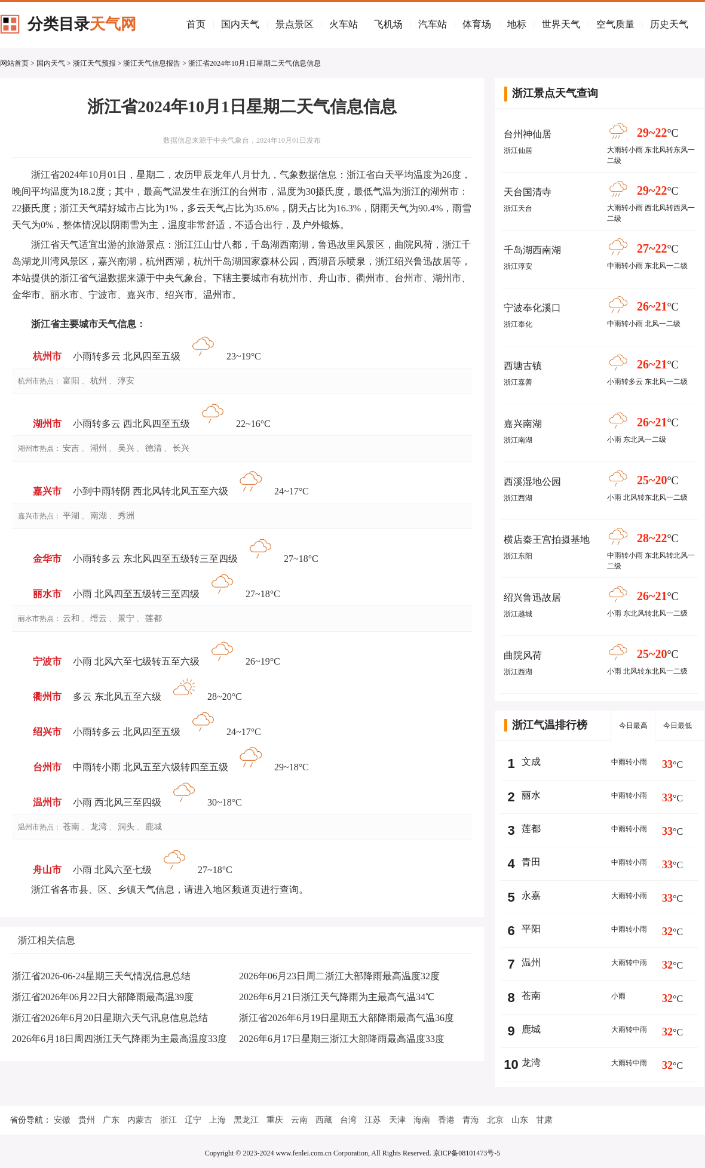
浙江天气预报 (94, 63)
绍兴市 (47, 732)
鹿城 (153, 826)
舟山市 (47, 870)
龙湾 (98, 826)
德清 (153, 448)
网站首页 (14, 63)
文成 (531, 762)
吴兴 (126, 448)
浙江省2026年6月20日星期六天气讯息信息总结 (110, 1018)
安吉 (71, 448)
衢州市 (47, 696)
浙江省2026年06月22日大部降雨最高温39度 (103, 997)
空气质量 (615, 24)
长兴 (181, 448)
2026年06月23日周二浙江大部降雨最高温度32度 (339, 976)
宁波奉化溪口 (532, 308)
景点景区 (294, 24)
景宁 (126, 618)
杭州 (98, 380)
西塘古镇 (523, 366)
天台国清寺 (527, 192)
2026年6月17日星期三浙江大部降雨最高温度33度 (342, 1039)
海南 (421, 1119)
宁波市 (47, 661)
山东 (519, 1119)
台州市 (47, 767)
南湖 (98, 515)
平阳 (531, 929)
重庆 (274, 1119)
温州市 (47, 802)
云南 (299, 1119)
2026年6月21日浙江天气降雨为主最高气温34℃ (336, 997)
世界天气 (561, 24)
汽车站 (432, 24)
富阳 (71, 380)
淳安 (126, 380)
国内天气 (240, 24)
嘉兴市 (47, 491)
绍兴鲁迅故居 (532, 597)
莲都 (153, 618)
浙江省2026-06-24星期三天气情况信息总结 (101, 976)
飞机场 (388, 24)
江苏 (372, 1119)
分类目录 (81, 24)
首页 (196, 24)
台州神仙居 (527, 134)
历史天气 (669, 24)
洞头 (126, 826)
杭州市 (47, 356)
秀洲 (126, 515)
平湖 (71, 515)
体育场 (476, 24)
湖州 (98, 448)
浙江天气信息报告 (151, 63)
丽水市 (47, 594)
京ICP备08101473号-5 (467, 1153)
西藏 (323, 1119)
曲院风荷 (523, 655)
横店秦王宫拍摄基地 (547, 539)
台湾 (348, 1119)
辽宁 (193, 1119)
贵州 (86, 1119)
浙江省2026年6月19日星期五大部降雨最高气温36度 (346, 1018)
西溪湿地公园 (532, 482)
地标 (516, 24)
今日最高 (633, 725)
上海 (217, 1119)
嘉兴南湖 (523, 424)
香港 (446, 1119)
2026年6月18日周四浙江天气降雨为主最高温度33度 (119, 1039)
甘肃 (544, 1119)
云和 (71, 618)
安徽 (62, 1119)
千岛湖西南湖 (532, 250)
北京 (495, 1119)
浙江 (168, 1119)
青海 (470, 1119)
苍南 (71, 826)
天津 (397, 1119)
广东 (111, 1119)
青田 (531, 862)
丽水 (531, 795)
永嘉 (531, 895)
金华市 (47, 559)
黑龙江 (246, 1119)
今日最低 (677, 725)
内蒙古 (139, 1119)
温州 (531, 962)
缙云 (98, 618)
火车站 (343, 24)
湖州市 (47, 424)
